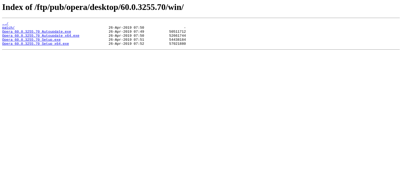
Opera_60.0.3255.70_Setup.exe (31, 43)
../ (5, 24)
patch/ (8, 29)
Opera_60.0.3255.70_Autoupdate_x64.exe (40, 38)
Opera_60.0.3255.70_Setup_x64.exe (35, 48)
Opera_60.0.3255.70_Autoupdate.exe (36, 33)
